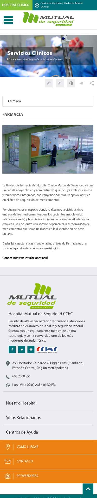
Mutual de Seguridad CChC (48, 18)
